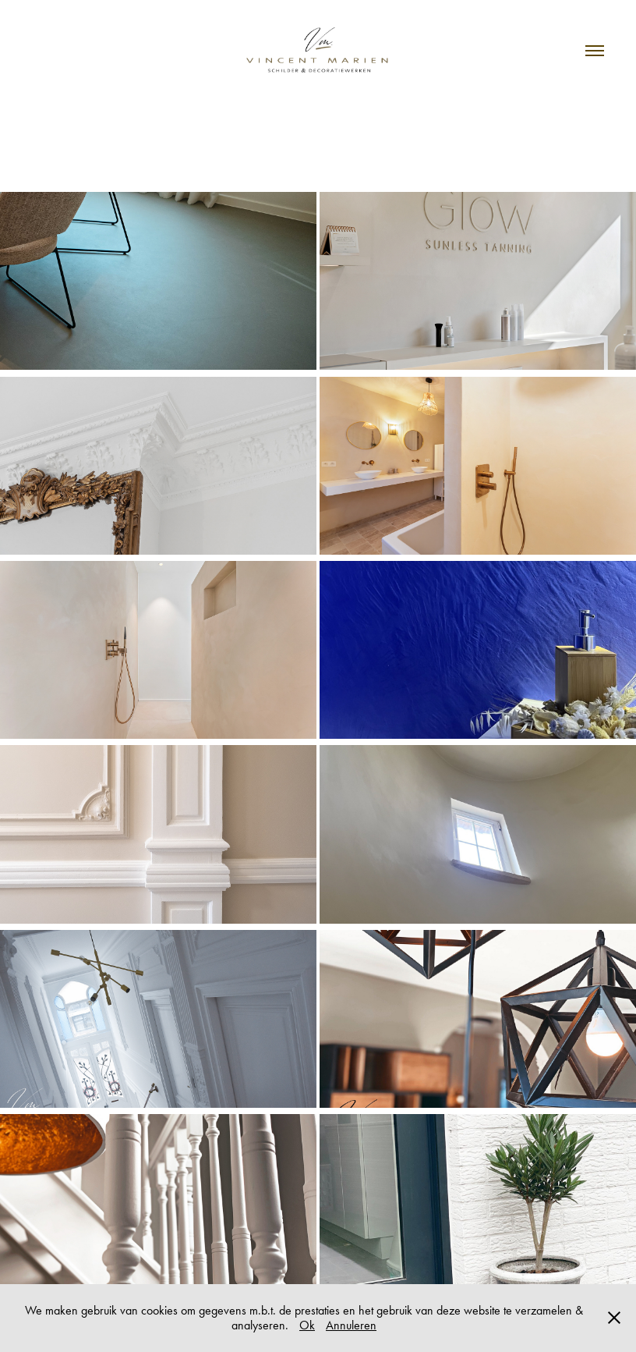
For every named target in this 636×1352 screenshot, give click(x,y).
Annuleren (351, 1325)
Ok (307, 1325)
